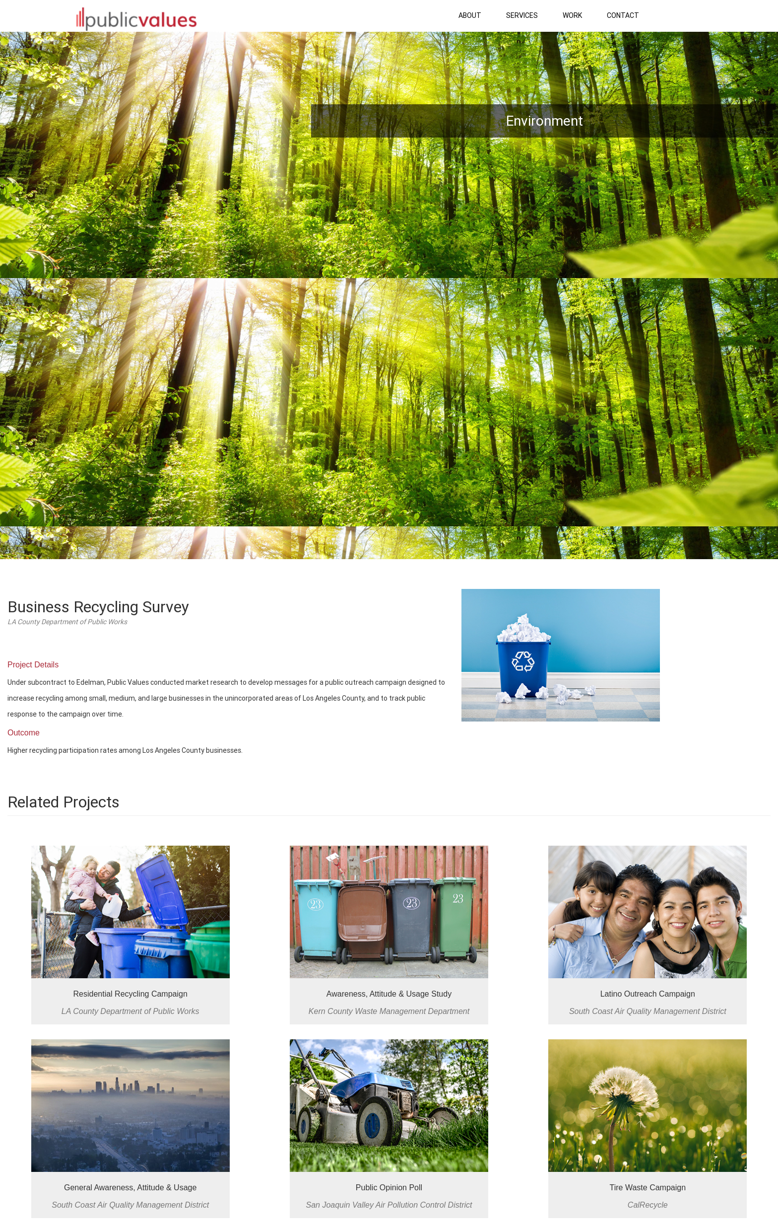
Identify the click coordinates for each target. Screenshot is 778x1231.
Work (572, 15)
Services (522, 15)
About (469, 15)
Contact (623, 15)
